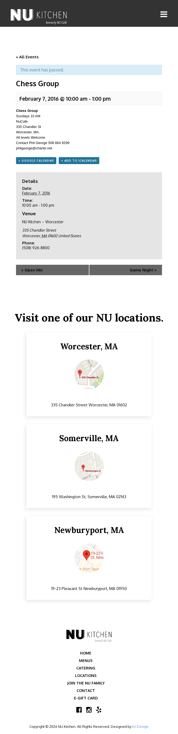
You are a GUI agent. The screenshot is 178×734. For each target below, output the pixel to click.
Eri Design (140, 726)
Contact (86, 690)
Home (85, 653)
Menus (86, 660)
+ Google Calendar (36, 160)
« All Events (27, 56)
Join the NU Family (86, 683)
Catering (85, 668)
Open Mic (32, 270)
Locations (86, 675)
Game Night (143, 270)
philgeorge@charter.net (34, 148)
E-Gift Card (86, 698)
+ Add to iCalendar (79, 160)
